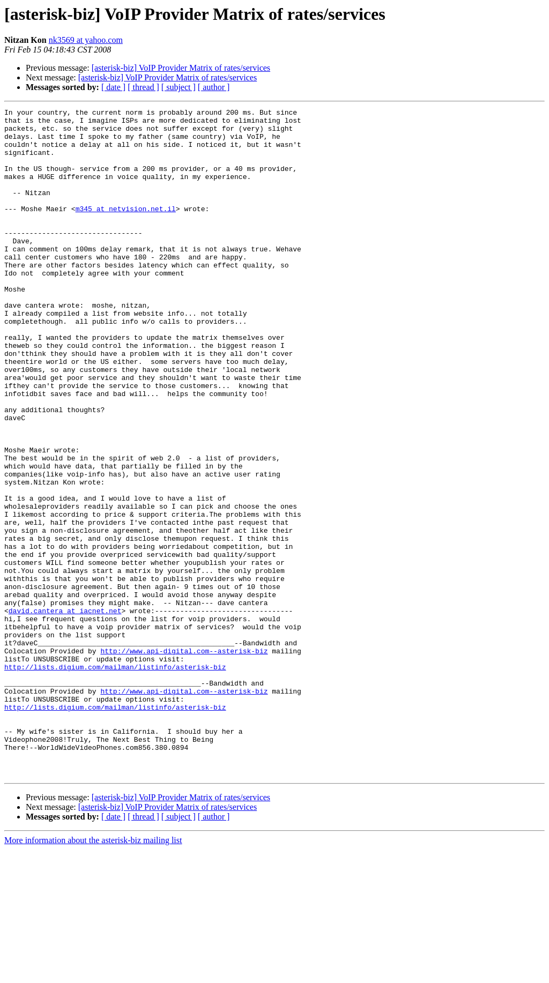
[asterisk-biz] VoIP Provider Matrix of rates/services (181, 67)
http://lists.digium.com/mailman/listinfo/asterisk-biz (115, 779)
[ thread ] (143, 87)
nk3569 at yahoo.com (86, 39)
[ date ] (113, 87)
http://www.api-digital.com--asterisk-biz (184, 760)
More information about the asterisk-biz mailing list (93, 973)
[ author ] (214, 87)
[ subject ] (178, 87)
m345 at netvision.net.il (126, 229)
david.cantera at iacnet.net (65, 712)
